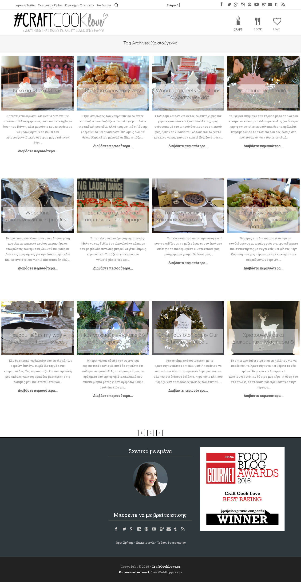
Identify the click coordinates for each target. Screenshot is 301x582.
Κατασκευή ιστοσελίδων (138, 572)
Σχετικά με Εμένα (51, 5)
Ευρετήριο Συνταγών (82, 5)
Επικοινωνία (145, 542)
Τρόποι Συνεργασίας (171, 542)
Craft (238, 30)
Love (276, 29)
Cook (257, 29)
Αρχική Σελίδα (26, 5)
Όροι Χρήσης (125, 542)
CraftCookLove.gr (166, 566)
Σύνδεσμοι (107, 5)
